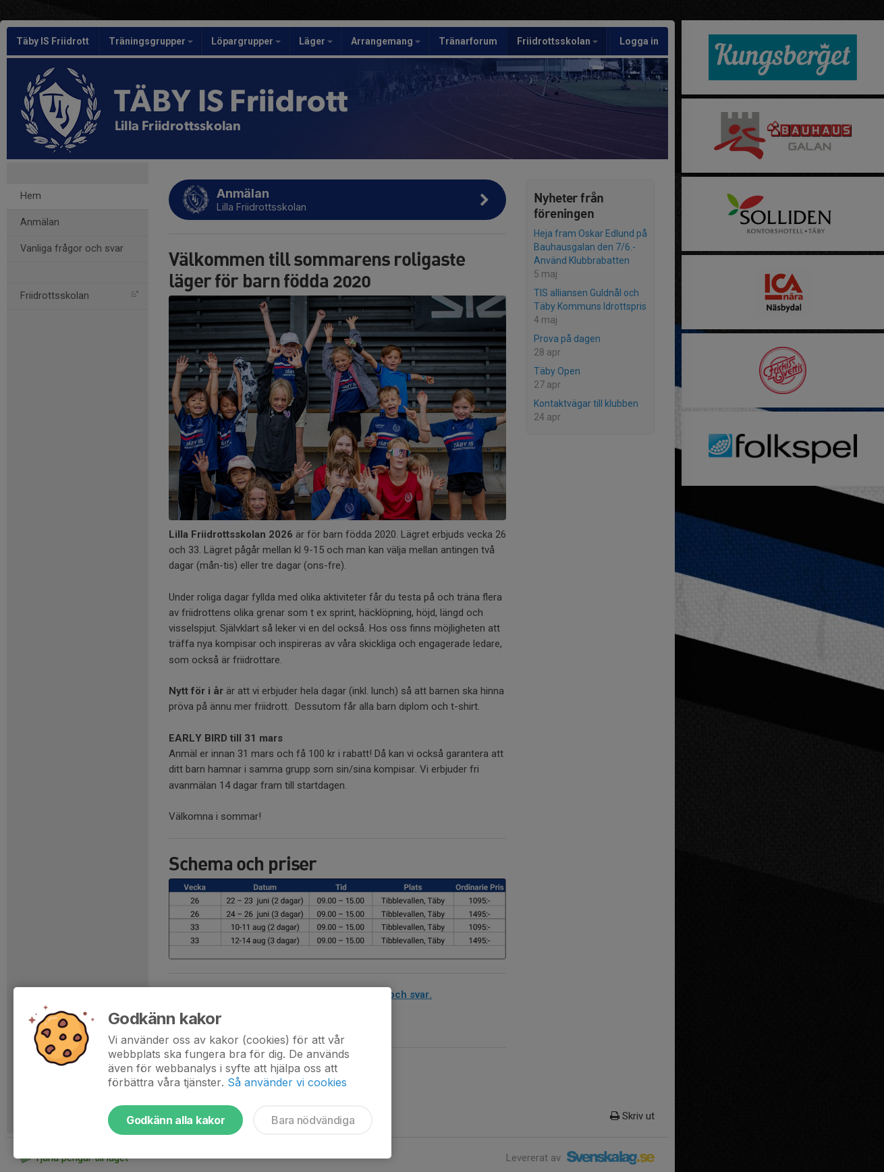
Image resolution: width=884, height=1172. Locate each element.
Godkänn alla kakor (175, 1120)
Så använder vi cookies (287, 1082)
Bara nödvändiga (312, 1120)
